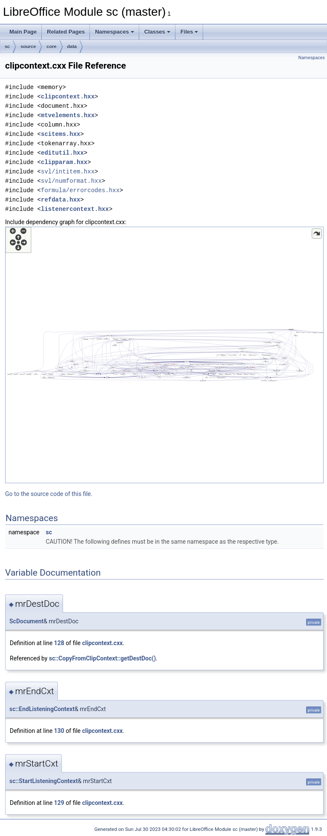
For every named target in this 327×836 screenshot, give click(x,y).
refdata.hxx (60, 200)
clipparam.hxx (64, 162)
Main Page (23, 32)
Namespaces (114, 32)
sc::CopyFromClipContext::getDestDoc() (102, 658)
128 (59, 643)
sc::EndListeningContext (42, 709)
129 (59, 802)
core (51, 46)
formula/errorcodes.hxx (80, 190)
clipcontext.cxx (102, 643)
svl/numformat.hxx (71, 181)
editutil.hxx (62, 153)
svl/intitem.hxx (68, 171)
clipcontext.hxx (68, 96)
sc (7, 46)
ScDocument (26, 621)
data (72, 46)
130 (59, 730)
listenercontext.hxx (75, 209)
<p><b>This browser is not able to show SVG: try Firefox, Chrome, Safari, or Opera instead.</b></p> (164, 355)
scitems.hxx (60, 134)
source (28, 46)
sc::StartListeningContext (43, 781)
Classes (157, 32)
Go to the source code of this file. (48, 493)
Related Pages (66, 32)
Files (189, 32)
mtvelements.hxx (68, 115)
